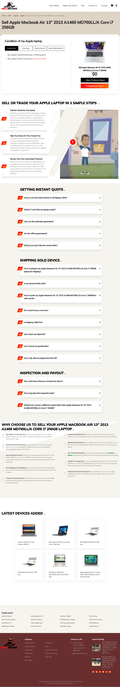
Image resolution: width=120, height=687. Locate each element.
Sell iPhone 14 (6, 623)
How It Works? (30, 643)
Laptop (15, 16)
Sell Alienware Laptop (67, 620)
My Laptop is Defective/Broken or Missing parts (38, 55)
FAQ (82, 6)
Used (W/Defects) (55, 48)
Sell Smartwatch (36, 620)
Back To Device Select (95, 80)
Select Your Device (70, 6)
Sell (9, 16)
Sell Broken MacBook (66, 683)
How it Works (54, 6)
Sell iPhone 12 (94, 626)
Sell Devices (29, 653)
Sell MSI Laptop (65, 626)
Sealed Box (11, 48)
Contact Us (92, 6)
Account (104, 6)
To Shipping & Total (95, 86)
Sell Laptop (29, 660)
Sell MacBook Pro (37, 616)
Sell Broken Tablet (8, 626)
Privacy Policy (78, 682)
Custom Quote (30, 646)
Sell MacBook (94, 623)
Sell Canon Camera (95, 620)
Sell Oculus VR (36, 626)
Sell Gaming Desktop (67, 623)
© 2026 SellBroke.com (45, 682)
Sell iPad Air (93, 616)
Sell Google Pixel (36, 623)
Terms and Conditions (65, 682)
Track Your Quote (51, 653)
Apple (22, 16)
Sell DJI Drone (7, 616)
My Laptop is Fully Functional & (38, 59)
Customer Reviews (51, 650)
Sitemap (55, 682)
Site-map (48, 657)
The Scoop (28, 650)
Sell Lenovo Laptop (8, 620)
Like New (25, 48)
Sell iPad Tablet (65, 616)
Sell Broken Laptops (53, 683)
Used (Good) (40, 48)
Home (4, 16)
